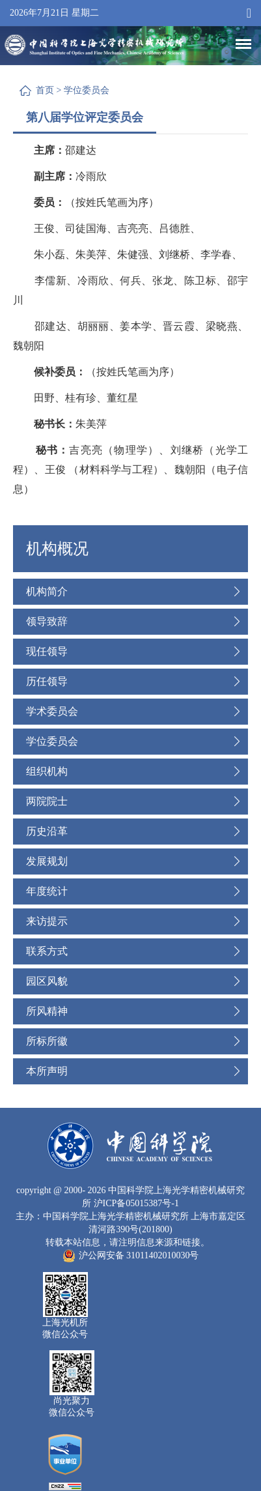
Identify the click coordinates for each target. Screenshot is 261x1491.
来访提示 (47, 921)
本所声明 (47, 1071)
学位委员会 (86, 90)
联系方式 (47, 951)
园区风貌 (47, 981)
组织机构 (47, 771)
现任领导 (47, 651)
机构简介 (47, 591)
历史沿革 (47, 831)
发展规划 (47, 861)
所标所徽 (47, 1041)
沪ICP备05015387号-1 (136, 1203)
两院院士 (47, 801)
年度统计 (47, 891)
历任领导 (47, 681)
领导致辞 (47, 621)
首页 (45, 90)
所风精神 (47, 1011)
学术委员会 (52, 711)
